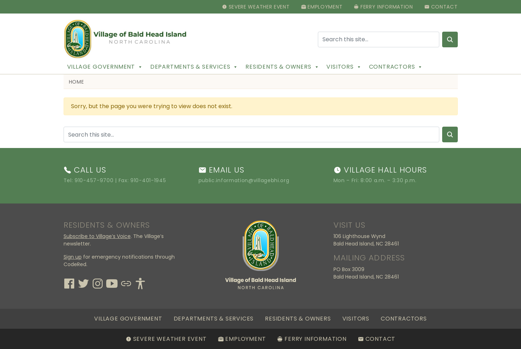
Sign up (73, 256)
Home (76, 81)
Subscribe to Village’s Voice (97, 236)
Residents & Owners (282, 67)
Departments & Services (194, 67)
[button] (140, 67)
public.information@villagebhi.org (244, 180)
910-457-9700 (94, 180)
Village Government (105, 67)
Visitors (344, 67)
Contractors (396, 67)
